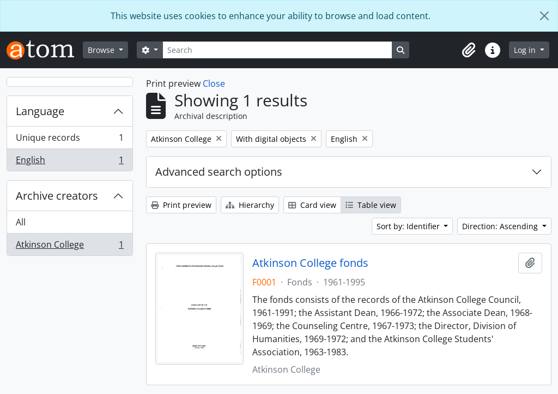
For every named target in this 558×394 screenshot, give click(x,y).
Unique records (69, 140)
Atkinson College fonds (310, 263)
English (69, 162)
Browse (102, 50)
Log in (526, 50)
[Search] (277, 49)
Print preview (181, 205)
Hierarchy (250, 205)
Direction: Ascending (501, 226)
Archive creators (57, 195)
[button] (469, 50)
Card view (312, 205)
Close (214, 83)
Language (40, 111)
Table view (370, 205)
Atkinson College (69, 246)
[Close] (544, 16)
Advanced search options (218, 171)
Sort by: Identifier (409, 226)
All (21, 222)
